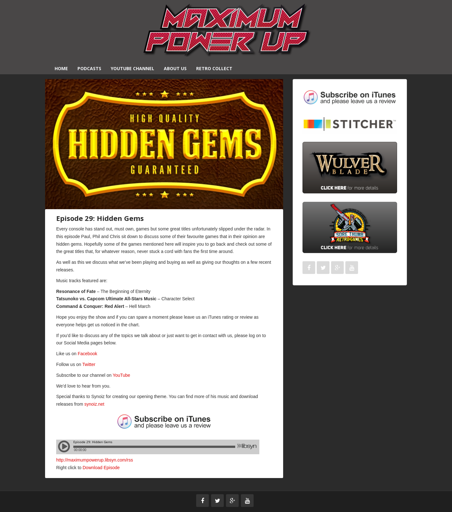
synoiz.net (94, 404)
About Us (175, 68)
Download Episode (101, 467)
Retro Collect (214, 68)
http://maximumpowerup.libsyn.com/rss (94, 459)
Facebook (87, 353)
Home (61, 68)
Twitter (88, 364)
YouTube (121, 375)
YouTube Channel (132, 68)
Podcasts (89, 68)
